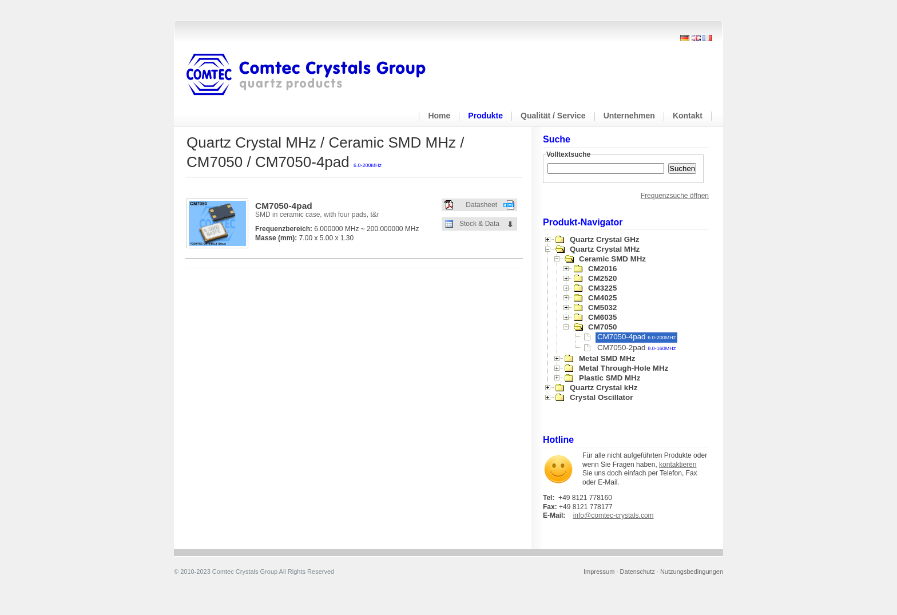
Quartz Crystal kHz (604, 387)
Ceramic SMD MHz (612, 259)
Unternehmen (629, 115)
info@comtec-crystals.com (613, 515)
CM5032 (602, 307)
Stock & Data (479, 224)
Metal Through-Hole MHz (623, 368)
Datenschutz (637, 571)
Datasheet (481, 205)
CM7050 (602, 327)
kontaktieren (677, 465)
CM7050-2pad (636, 347)
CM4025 (602, 297)
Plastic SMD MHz (609, 378)
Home (439, 115)
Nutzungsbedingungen (691, 571)
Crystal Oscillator (601, 397)
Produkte (485, 115)
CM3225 (602, 288)
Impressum (599, 571)
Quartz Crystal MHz (605, 249)
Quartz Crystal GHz (604, 239)
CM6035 (602, 317)
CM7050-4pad (636, 336)
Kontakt (687, 115)
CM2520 (602, 278)
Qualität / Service (553, 115)
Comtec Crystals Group (315, 75)
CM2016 (602, 268)
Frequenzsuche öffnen (675, 196)
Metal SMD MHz (607, 358)
